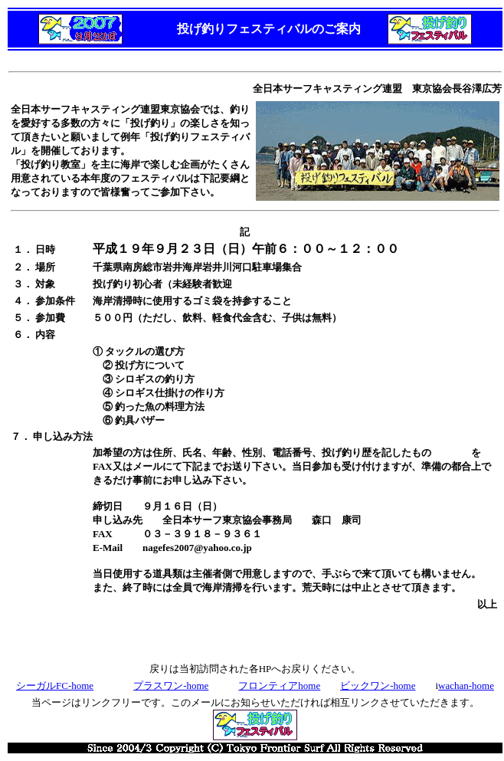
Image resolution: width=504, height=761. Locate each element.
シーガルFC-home (54, 685)
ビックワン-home (377, 685)
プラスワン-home (170, 685)
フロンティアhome (279, 685)
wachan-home (466, 685)
